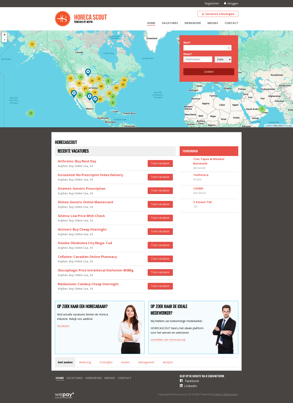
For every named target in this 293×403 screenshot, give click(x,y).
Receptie (168, 362)
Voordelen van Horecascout (168, 339)
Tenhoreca (200, 175)
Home (151, 23)
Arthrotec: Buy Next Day (77, 161)
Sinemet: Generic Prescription (82, 188)
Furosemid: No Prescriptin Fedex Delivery (90, 175)
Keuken (125, 362)
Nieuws (212, 23)
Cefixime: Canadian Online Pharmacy (87, 257)
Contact (231, 23)
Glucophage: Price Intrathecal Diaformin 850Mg (95, 270)
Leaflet (268, 125)
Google (288, 125)
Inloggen (232, 3)
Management (146, 362)
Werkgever (193, 23)
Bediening (85, 362)
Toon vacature (160, 163)
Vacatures (170, 23)
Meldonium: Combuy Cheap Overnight (88, 284)
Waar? (187, 54)
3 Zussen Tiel (202, 202)
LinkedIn (190, 386)
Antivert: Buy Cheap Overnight (82, 229)
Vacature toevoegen (219, 14)
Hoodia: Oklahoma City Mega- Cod (85, 243)
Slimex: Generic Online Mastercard (85, 202)
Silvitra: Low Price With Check (81, 216)
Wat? (187, 42)
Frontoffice (106, 362)
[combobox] (207, 48)
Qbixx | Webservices (226, 394)
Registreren (212, 3)
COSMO (198, 188)
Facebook (192, 381)
